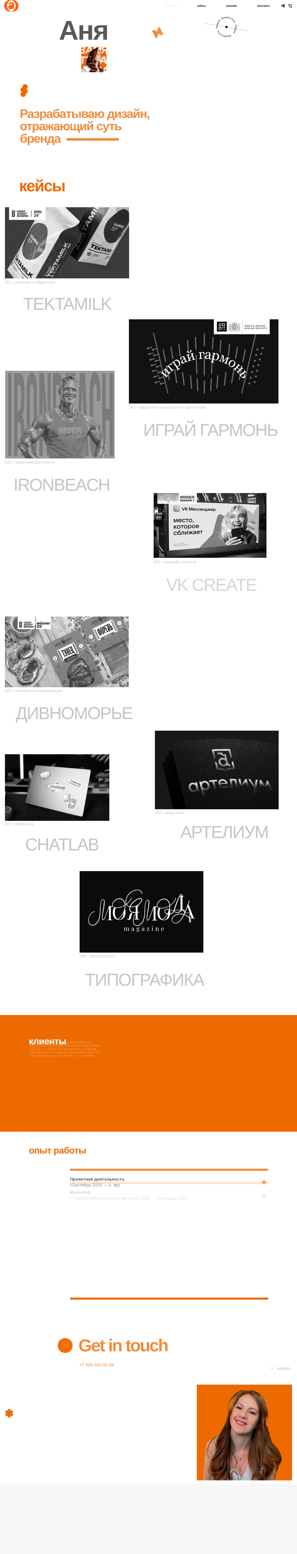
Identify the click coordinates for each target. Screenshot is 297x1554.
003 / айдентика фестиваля (30, 462)
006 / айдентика (169, 813)
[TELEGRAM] (282, 5)
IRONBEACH (61, 484)
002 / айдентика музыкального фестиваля (167, 407)
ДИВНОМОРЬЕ (74, 713)
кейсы (201, 5)
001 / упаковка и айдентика (30, 282)
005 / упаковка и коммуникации (33, 690)
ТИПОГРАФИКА (144, 979)
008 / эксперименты (98, 956)
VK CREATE (211, 585)
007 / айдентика (19, 824)
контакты (263, 5)
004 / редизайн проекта (174, 562)
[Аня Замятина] (290, 5)
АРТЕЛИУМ (224, 832)
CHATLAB (62, 844)
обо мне (171, 5)
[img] (65, 1345)
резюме (231, 5)
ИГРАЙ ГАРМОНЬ (210, 430)
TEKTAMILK (67, 304)
